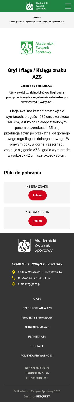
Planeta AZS (37, 336)
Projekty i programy (37, 317)
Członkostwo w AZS (37, 308)
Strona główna (15, 22)
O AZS (37, 298)
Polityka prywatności (37, 355)
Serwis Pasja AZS (37, 327)
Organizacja (30, 22)
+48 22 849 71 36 (39, 278)
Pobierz (37, 195)
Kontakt (37, 346)
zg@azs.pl (33, 284)
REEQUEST (43, 396)
